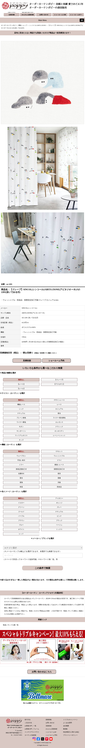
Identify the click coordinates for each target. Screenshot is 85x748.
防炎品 (59, 487)
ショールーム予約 (56, 361)
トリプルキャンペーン (70, 719)
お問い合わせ (50, 723)
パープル (21, 516)
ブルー (21, 525)
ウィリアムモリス (21, 435)
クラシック (59, 426)
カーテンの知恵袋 (30, 735)
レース (59, 404)
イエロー (21, 503)
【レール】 (21, 388)
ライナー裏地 (21, 422)
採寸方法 (27, 719)
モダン (21, 426)
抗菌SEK (21, 473)
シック (21, 409)
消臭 (59, 482)
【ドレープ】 (59, 380)
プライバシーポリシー (70, 735)
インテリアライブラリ (32, 732)
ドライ (59, 460)
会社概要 (66, 726)
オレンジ (59, 503)
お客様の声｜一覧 (30, 726)
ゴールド (21, 511)
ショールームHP (51, 732)
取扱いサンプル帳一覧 (10, 625)
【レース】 (21, 384)
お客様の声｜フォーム (32, 729)
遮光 (59, 413)
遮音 (59, 473)
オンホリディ (59, 431)
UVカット (59, 451)
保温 (21, 487)
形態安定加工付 (59, 469)
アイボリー (59, 498)
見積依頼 (27, 361)
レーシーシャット (59, 435)
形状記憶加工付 (21, 469)
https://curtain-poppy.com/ (14, 725)
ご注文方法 (28, 723)
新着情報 (48, 719)
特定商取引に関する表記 (71, 732)
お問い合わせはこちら (42, 672)
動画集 (65, 729)
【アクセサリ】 (59, 384)
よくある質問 (67, 723)
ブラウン (21, 520)
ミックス (59, 529)
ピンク (59, 516)
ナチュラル (21, 413)
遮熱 (21, 482)
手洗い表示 (21, 460)
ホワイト (21, 529)
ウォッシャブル (59, 456)
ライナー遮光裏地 (59, 418)
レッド (21, 534)
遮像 (59, 478)
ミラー (21, 465)
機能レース (21, 404)
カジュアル (59, 409)
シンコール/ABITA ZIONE (37, 25)
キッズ (21, 440)
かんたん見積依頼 (51, 729)
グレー (59, 507)
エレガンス (59, 422)
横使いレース (59, 465)
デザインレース (59, 400)
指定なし (21, 380)
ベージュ (59, 525)
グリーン (21, 507)
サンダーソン (21, 431)
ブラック (59, 520)
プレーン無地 (21, 418)
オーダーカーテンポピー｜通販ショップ (14, 25)
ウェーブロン (21, 456)
